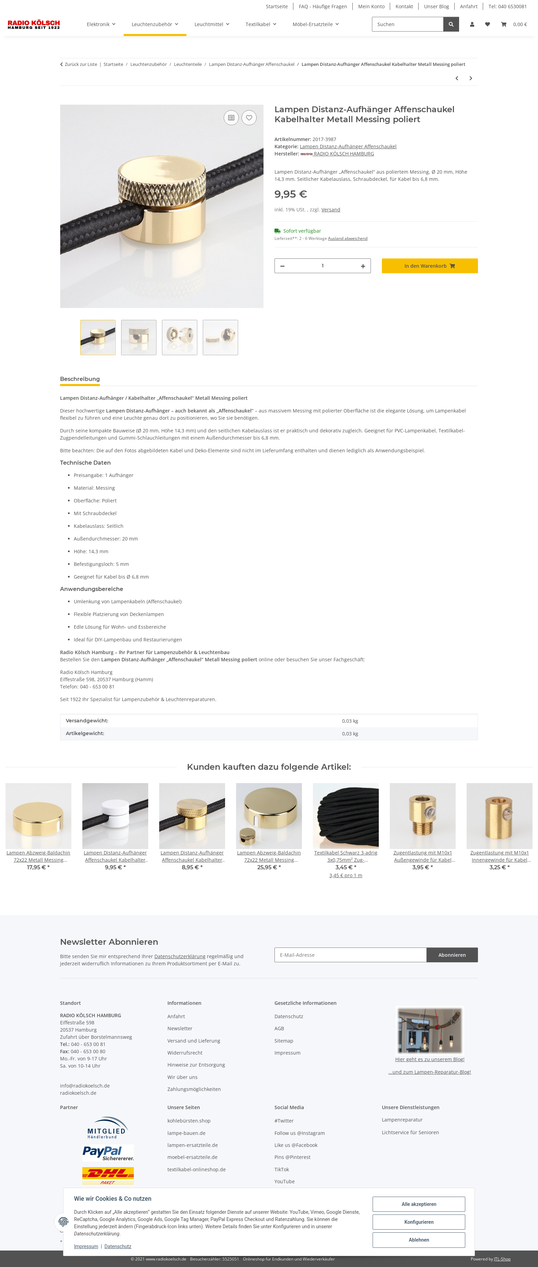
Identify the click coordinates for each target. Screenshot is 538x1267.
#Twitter (284, 1120)
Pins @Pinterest (292, 1157)
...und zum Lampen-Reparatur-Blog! (429, 1072)
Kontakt (404, 6)
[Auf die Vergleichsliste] (231, 117)
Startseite (277, 6)
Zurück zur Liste (81, 64)
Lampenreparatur (402, 1119)
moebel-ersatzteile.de (192, 1157)
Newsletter (179, 1028)
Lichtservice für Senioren (410, 1132)
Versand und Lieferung (193, 1040)
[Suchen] (408, 24)
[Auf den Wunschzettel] (249, 117)
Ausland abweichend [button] (347, 238)
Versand (330, 209)
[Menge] (323, 266)
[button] (472, 24)
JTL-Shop (502, 1259)
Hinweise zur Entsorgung (196, 1064)
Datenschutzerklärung (180, 956)
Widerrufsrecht (184, 1052)
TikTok (281, 1169)
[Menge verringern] (282, 266)
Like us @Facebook (295, 1145)
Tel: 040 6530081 (508, 6)
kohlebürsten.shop (189, 1120)
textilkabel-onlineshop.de (196, 1169)
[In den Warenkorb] (65, 101)
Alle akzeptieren (418, 1204)
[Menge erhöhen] (363, 266)
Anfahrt (469, 6)
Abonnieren (452, 955)
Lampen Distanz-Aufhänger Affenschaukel (348, 146)
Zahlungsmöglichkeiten (194, 1089)
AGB (279, 1028)
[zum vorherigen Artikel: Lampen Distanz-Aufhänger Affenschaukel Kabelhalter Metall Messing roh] (457, 78)
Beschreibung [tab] (80, 379)
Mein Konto (371, 6)
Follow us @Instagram (299, 1133)
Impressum (86, 1246)
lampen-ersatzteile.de (192, 1145)
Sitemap (283, 1040)
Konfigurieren (418, 1222)
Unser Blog (436, 6)
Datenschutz (118, 1246)
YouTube (284, 1181)
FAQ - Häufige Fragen (323, 6)
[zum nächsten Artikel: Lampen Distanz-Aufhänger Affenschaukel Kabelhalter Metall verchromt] (471, 78)
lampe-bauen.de (186, 1133)
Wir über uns (182, 1077)
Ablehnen (418, 1240)
